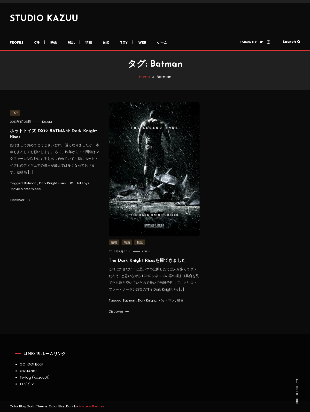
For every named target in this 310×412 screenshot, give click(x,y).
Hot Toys (82, 184)
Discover (20, 200)
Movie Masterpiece (26, 189)
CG (37, 42)
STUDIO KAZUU (44, 19)
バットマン (166, 301)
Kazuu (47, 122)
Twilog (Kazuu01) (35, 377)
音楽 (106, 42)
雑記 (71, 42)
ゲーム (162, 42)
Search (291, 41)
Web (142, 42)
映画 (53, 42)
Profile (16, 42)
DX (71, 184)
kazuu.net (28, 370)
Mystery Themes (91, 406)
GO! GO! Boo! (31, 364)
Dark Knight (147, 301)
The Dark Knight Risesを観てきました (147, 261)
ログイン (27, 383)
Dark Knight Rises (52, 184)
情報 (88, 42)
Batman (30, 184)
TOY (124, 42)
